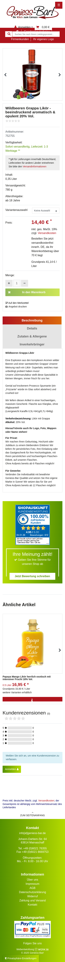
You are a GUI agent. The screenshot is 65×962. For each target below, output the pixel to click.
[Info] (32, 701)
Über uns (32, 879)
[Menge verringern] (24, 283)
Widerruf (32, 896)
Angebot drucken (16, 306)
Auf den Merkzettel (17, 303)
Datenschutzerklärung (32, 892)
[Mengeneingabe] (16, 283)
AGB (33, 887)
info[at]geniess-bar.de (32, 833)
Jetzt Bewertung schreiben (32, 576)
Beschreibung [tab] (32, 320)
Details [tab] (32, 328)
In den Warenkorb (26, 292)
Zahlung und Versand (32, 900)
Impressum (32, 883)
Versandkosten (47, 233)
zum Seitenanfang (32, 814)
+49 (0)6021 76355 (35, 848)
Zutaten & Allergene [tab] (32, 336)
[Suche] (8, 34)
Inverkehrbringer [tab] (32, 344)
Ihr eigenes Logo (43, 39)
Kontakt (32, 904)
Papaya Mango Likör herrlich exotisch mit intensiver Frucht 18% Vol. (27, 678)
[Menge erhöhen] (8, 283)
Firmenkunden (20, 39)
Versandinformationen (34, 166)
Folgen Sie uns (32, 943)
